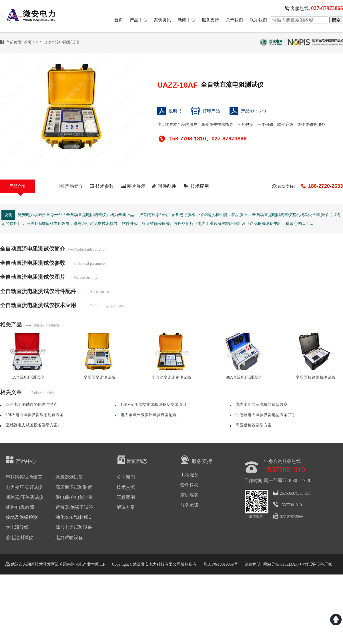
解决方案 (126, 507)
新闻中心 (186, 20)
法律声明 (253, 564)
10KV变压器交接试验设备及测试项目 (153, 404)
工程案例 (126, 497)
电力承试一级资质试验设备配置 (149, 415)
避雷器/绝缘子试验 (74, 507)
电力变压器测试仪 (24, 487)
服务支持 (210, 20)
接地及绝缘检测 (22, 517)
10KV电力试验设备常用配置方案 (34, 415)
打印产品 (205, 111)
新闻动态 (132, 459)
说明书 (169, 111)
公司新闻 (126, 477)
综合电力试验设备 (73, 527)
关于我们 (234, 20)
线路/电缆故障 (20, 507)
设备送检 (189, 485)
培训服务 (189, 495)
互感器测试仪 (69, 477)
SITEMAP (288, 564)
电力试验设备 (69, 537)
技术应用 (196, 186)
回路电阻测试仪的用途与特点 (32, 404)
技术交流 (126, 487)
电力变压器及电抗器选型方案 (262, 404)
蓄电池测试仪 (19, 537)
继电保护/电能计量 (74, 497)
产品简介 (71, 186)
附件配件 (164, 186)
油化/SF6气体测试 (73, 517)
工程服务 (189, 474)
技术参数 (102, 186)
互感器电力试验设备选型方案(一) (35, 425)
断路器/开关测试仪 (24, 497)
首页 (118, 20)
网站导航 (271, 564)
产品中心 (138, 20)
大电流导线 (17, 527)
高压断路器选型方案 (254, 425)
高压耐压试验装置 (73, 487)
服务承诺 (189, 505)
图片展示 (133, 186)
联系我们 (258, 20)
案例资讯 (162, 20)
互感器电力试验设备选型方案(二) (265, 415)
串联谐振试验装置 (24, 477)
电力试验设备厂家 (316, 564)
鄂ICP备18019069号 (221, 564)
